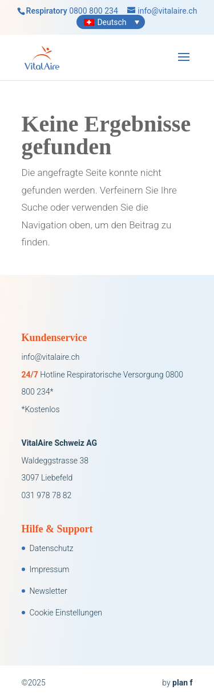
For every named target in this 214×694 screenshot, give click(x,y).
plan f (182, 682)
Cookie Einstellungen (66, 612)
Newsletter (48, 591)
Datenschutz (52, 548)
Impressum (50, 569)
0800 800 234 (93, 10)
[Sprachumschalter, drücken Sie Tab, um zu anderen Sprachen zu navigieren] (110, 22)
